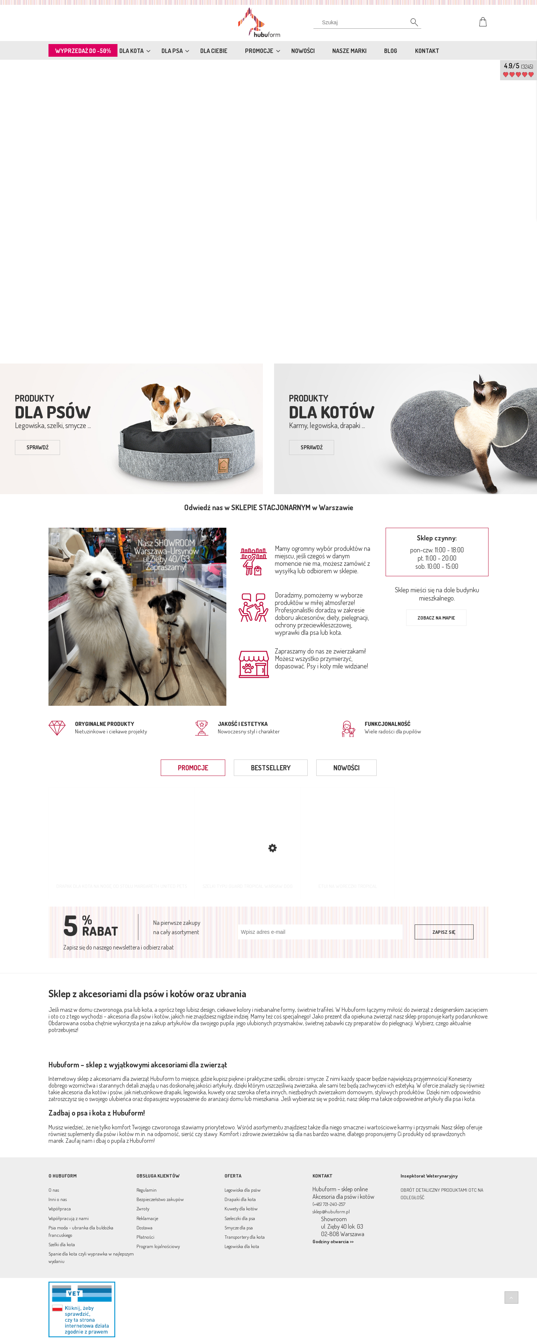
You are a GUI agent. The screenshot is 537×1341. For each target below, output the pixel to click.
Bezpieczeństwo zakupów (160, 1199)
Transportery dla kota (244, 1237)
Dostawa (144, 1228)
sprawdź (37, 447)
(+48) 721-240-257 (329, 1204)
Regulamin (146, 1190)
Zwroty (142, 1208)
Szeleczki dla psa (239, 1218)
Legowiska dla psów (242, 1190)
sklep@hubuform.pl (331, 1211)
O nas (53, 1190)
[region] (268, 210)
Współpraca (59, 1208)
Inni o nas (57, 1199)
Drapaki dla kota (240, 1199)
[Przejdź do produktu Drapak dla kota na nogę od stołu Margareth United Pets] (121, 843)
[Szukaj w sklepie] (369, 22)
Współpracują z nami (68, 1218)
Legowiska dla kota (241, 1246)
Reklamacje (147, 1218)
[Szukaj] (410, 24)
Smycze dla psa (238, 1228)
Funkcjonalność (387, 723)
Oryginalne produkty (104, 723)
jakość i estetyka (243, 723)
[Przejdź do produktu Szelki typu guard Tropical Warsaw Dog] (247, 843)
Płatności (145, 1237)
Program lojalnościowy (158, 1246)
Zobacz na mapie (436, 618)
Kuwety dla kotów (241, 1208)
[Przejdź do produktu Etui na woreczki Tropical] (347, 843)
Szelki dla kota (61, 1244)
